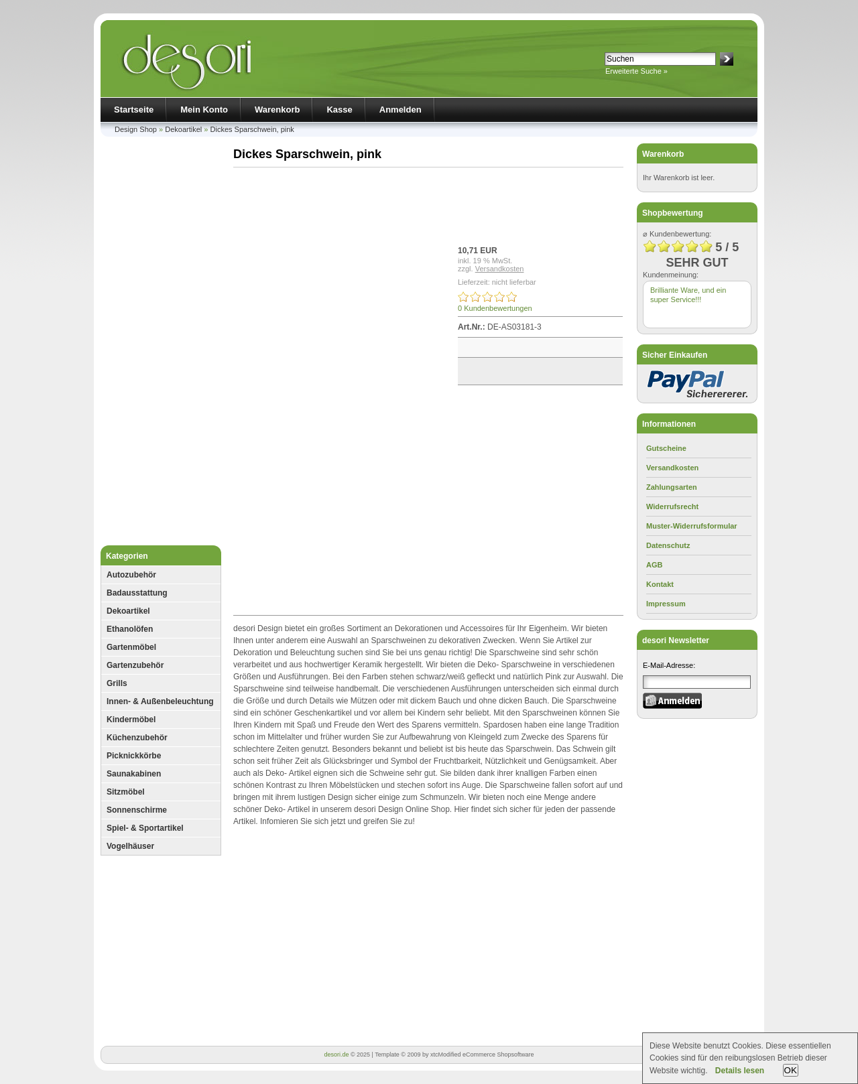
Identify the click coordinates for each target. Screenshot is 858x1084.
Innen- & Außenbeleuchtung (160, 701)
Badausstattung (137, 593)
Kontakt (660, 584)
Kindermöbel (131, 719)
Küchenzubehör (137, 737)
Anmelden (400, 110)
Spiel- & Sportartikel (145, 828)
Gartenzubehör (135, 665)
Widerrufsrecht (672, 506)
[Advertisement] (161, 344)
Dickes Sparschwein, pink (252, 129)
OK (790, 1070)
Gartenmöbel (131, 647)
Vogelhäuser (130, 846)
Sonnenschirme (137, 810)
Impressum (666, 604)
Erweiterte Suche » (636, 71)
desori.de (336, 1054)
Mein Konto (204, 110)
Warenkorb (277, 110)
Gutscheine (666, 448)
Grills (117, 683)
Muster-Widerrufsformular (691, 526)
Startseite (134, 110)
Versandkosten (499, 269)
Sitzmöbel (126, 792)
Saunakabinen (134, 773)
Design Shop (136, 129)
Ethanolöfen (130, 629)
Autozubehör (131, 575)
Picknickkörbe (134, 755)
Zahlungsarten (671, 487)
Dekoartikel (183, 129)
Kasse (339, 110)
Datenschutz (668, 545)
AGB (654, 565)
